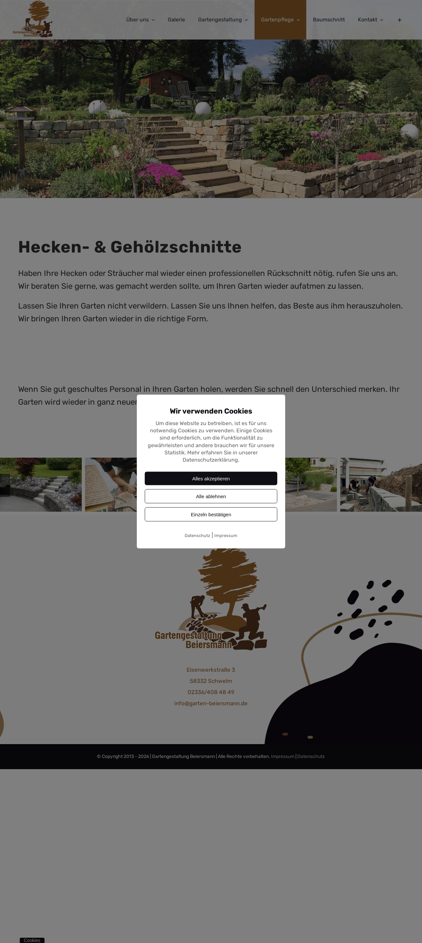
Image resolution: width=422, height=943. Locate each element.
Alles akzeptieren (211, 478)
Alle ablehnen (211, 496)
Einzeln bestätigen (211, 514)
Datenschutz (197, 535)
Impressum (225, 535)
